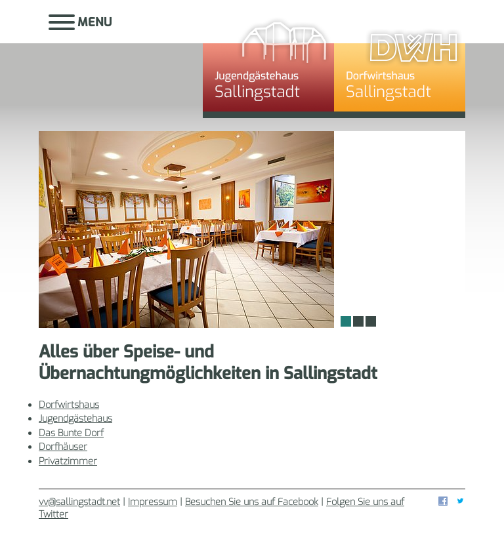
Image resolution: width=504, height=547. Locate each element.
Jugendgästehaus (268, 62)
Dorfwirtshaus (399, 62)
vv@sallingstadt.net (79, 502)
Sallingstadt (121, 62)
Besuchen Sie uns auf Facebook (251, 502)
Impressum (152, 502)
